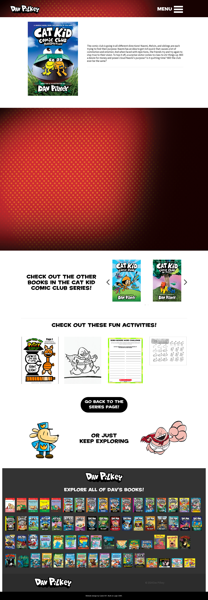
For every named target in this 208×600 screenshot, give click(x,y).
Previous (108, 282)
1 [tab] (145, 304)
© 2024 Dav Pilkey (154, 582)
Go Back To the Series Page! (104, 404)
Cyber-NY (103, 596)
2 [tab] (148, 304)
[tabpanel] (126, 282)
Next (185, 282)
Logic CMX (118, 596)
